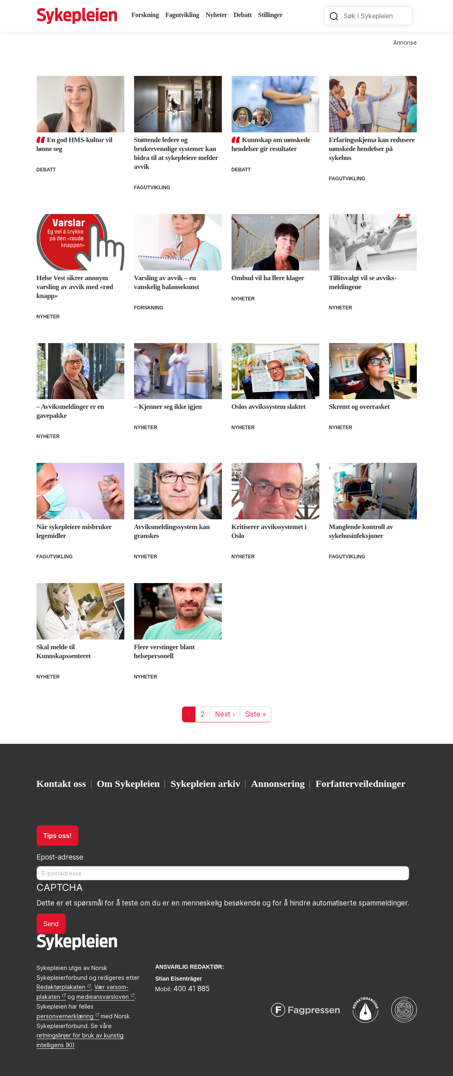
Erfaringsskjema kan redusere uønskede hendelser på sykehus (372, 149)
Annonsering (278, 783)
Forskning (145, 14)
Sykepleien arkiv (205, 783)
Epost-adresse (60, 857)
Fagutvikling (182, 14)
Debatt (242, 14)
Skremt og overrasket (359, 407)
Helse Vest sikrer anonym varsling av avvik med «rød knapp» (75, 287)
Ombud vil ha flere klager (268, 278)
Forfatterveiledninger (360, 783)
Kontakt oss (61, 783)
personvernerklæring (68, 1016)
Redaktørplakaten (64, 986)
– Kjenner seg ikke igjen (168, 407)
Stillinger (270, 14)
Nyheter (216, 14)
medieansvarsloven (105, 996)
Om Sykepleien (128, 783)
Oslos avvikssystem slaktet (269, 407)
